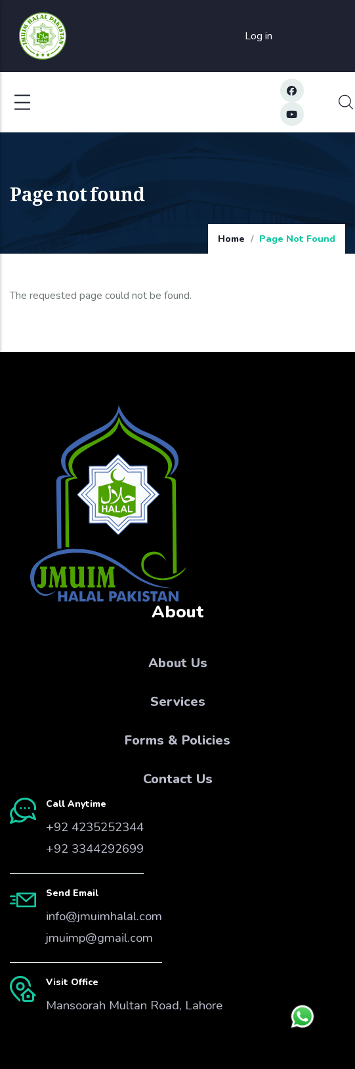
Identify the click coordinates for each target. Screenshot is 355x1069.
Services (177, 701)
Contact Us (178, 779)
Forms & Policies (177, 740)
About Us (177, 663)
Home (231, 239)
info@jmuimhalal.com (104, 916)
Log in (258, 36)
